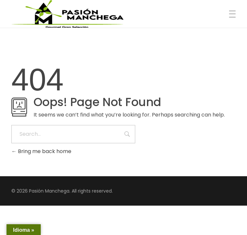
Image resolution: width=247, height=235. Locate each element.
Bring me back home (41, 151)
